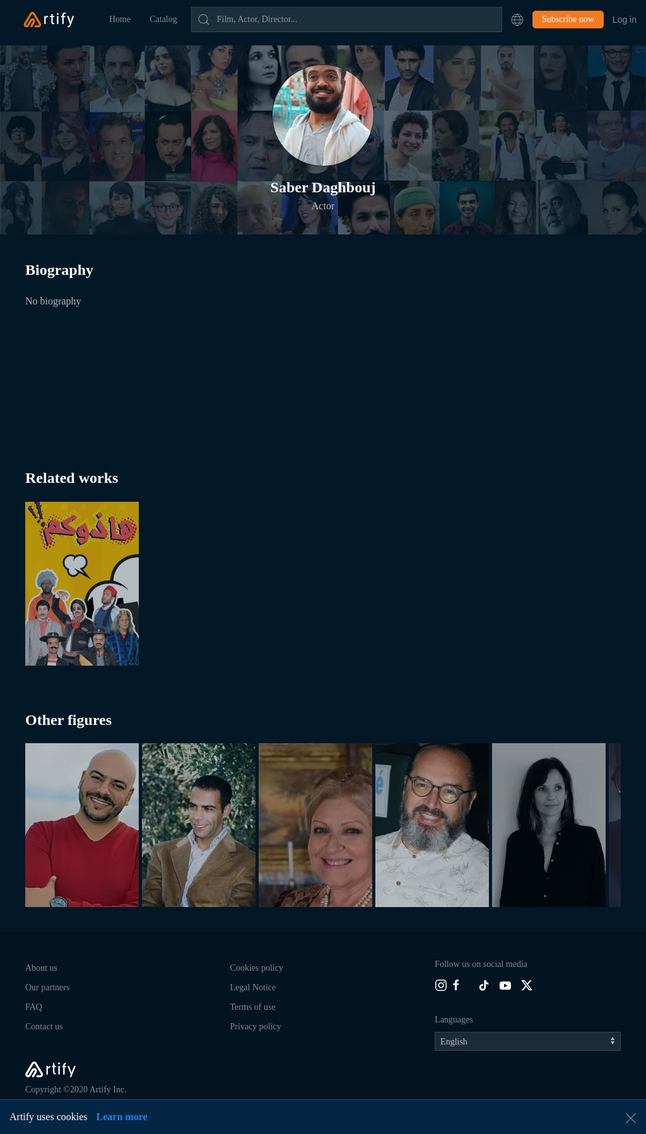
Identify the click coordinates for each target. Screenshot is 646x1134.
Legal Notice (253, 987)
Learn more (122, 1116)
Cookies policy (256, 968)
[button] (517, 19)
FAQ (33, 1007)
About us (41, 968)
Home (120, 19)
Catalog (163, 19)
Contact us (44, 1026)
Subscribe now (568, 19)
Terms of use (253, 1007)
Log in (625, 19)
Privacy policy (255, 1026)
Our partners (47, 987)
